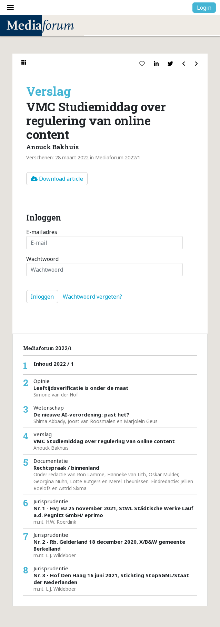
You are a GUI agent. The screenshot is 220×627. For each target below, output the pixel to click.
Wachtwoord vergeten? (92, 296)
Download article (57, 179)
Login (204, 7)
